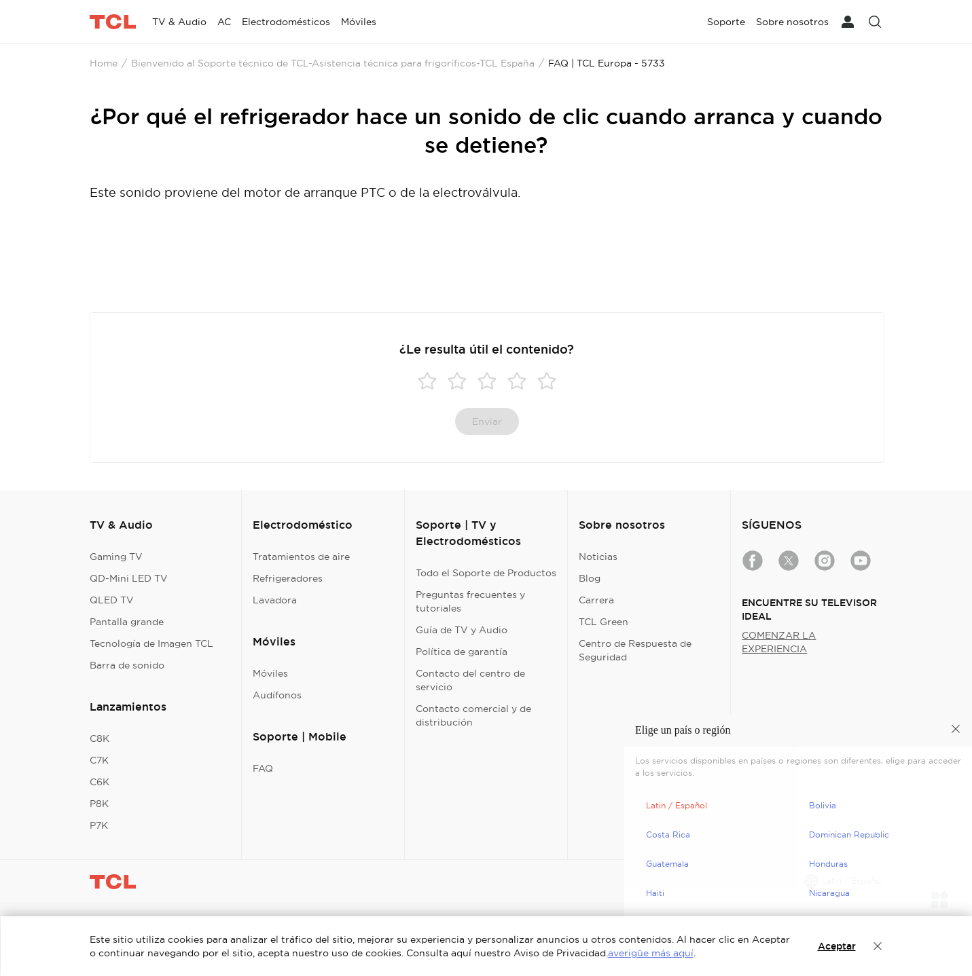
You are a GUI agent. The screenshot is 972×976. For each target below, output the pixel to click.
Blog (589, 578)
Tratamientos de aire (301, 556)
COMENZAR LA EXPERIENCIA (779, 642)
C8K (99, 738)
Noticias (598, 556)
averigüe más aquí (651, 953)
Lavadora (275, 600)
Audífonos (277, 695)
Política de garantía (461, 651)
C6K (99, 782)
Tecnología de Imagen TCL (151, 643)
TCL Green (603, 622)
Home (104, 63)
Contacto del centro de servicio (470, 680)
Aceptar (837, 946)
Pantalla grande (127, 622)
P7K (99, 825)
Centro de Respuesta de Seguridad (635, 650)
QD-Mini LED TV (129, 578)
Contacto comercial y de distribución (473, 715)
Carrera (596, 600)
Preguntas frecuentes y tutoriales (470, 601)
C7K (99, 760)
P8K (99, 803)
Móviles (270, 673)
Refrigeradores (288, 578)
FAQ (263, 768)
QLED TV (112, 600)
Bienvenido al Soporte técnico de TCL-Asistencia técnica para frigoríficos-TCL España (333, 63)
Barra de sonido (127, 665)
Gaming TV (116, 556)
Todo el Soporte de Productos (486, 573)
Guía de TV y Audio (461, 630)
